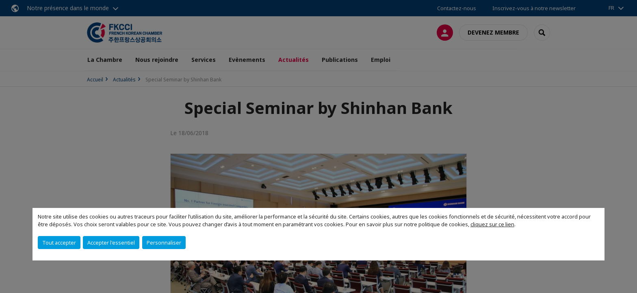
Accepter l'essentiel (111, 242)
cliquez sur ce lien (492, 224)
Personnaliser (164, 242)
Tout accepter (59, 242)
